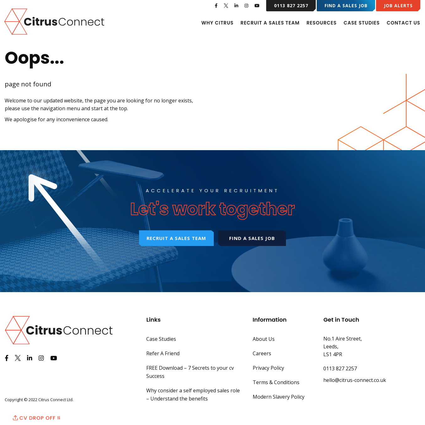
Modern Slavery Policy (278, 396)
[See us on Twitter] (226, 5)
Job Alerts (398, 5)
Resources (321, 22)
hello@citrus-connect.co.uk (354, 380)
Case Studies (362, 22)
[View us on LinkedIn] (236, 5)
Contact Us (403, 22)
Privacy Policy (268, 367)
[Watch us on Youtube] (257, 5)
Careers (262, 353)
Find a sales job (252, 238)
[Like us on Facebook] (216, 5)
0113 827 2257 (291, 5)
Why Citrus (217, 22)
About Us (264, 338)
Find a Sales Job (346, 5)
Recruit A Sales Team (269, 22)
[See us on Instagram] (246, 5)
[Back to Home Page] (55, 21)
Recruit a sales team (176, 238)
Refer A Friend (163, 353)
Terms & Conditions (276, 382)
